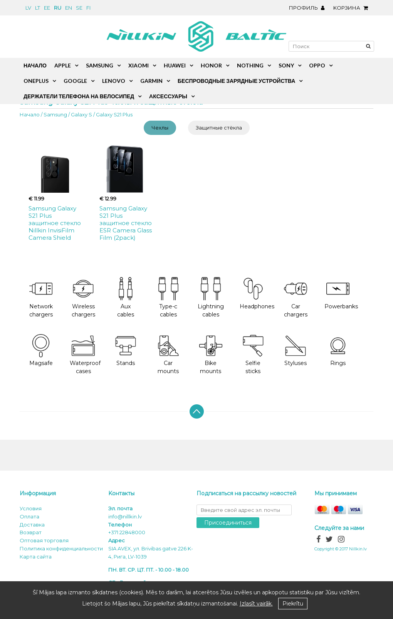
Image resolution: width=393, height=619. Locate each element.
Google (75, 80)
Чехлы (159, 127)
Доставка (32, 524)
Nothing (250, 65)
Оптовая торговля (44, 540)
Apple (62, 65)
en (68, 8)
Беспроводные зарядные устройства (236, 80)
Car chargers (295, 297)
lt (37, 8)
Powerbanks (341, 293)
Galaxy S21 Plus (114, 114)
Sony (286, 65)
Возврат (31, 532)
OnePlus (36, 80)
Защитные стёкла (219, 127)
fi (88, 8)
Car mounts (168, 354)
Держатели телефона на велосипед (79, 96)
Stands (125, 350)
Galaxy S (81, 114)
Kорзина (352, 8)
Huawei (175, 65)
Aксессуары (168, 96)
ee (47, 8)
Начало (30, 114)
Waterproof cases (85, 354)
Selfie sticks (253, 354)
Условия (31, 508)
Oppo (317, 65)
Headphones (257, 293)
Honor (211, 65)
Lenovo (113, 80)
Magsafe (41, 350)
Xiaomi (138, 65)
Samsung (55, 114)
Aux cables (125, 297)
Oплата (29, 516)
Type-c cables (168, 297)
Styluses (295, 350)
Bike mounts (210, 354)
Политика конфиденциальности (61, 548)
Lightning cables (211, 297)
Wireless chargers (83, 297)
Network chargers (41, 297)
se (79, 8)
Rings (337, 350)
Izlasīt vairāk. (256, 603)
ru (57, 8)
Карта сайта (36, 556)
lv (28, 8)
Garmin (151, 80)
